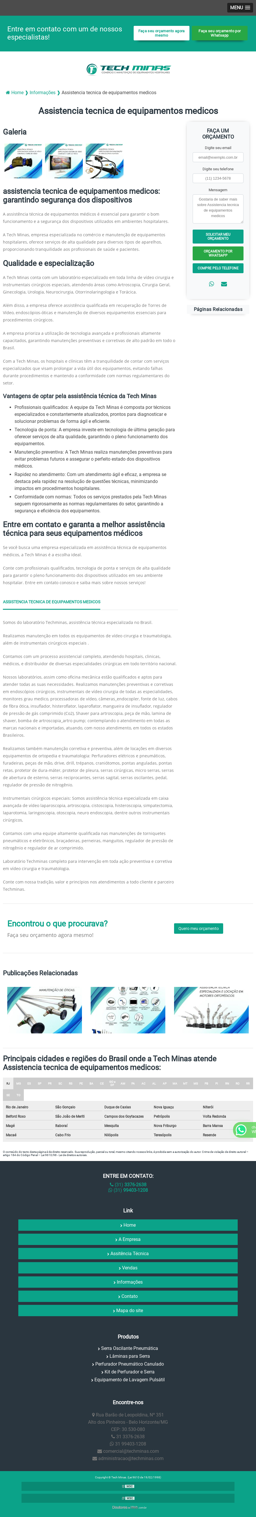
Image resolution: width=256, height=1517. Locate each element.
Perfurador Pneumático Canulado (129, 1364)
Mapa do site (129, 1310)
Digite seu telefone (218, 169)
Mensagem (218, 190)
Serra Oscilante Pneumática (129, 1348)
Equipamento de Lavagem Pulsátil (129, 1379)
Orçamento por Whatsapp (218, 253)
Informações (130, 1282)
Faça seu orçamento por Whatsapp (219, 33)
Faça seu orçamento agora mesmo (161, 33)
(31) (128, 1184)
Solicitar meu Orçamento (218, 236)
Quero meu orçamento (198, 928)
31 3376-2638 (128, 1436)
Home (129, 1225)
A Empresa (130, 1239)
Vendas (129, 1268)
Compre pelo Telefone (218, 268)
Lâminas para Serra (130, 1356)
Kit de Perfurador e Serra (130, 1372)
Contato (129, 1296)
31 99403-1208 (128, 1444)
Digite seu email (218, 148)
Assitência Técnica (129, 1253)
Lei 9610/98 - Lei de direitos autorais (64, 1155)
